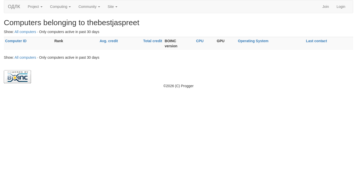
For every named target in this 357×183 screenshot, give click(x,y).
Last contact (316, 41)
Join (325, 7)
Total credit (152, 41)
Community (89, 7)
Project (35, 7)
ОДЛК (14, 6)
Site (112, 7)
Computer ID (15, 41)
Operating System (253, 41)
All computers (25, 32)
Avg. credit (109, 41)
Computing (60, 7)
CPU (200, 41)
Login (341, 7)
